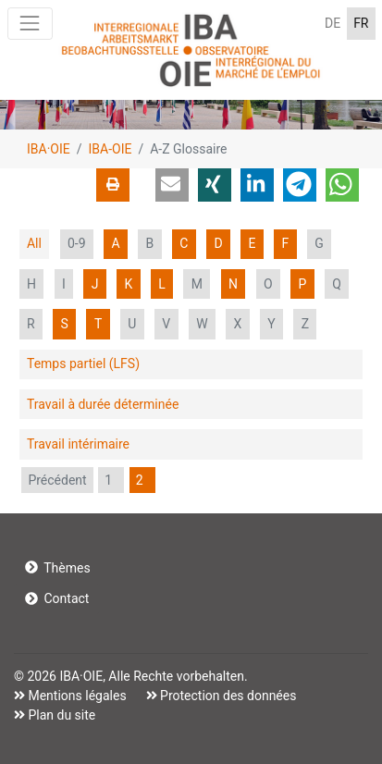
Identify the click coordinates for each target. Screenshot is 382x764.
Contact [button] (57, 598)
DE (332, 23)
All (34, 243)
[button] (172, 185)
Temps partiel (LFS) (83, 363)
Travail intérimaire (78, 444)
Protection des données (227, 695)
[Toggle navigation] (30, 23)
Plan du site (60, 715)
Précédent (57, 480)
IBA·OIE (48, 149)
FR (360, 23)
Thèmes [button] (58, 568)
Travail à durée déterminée (103, 404)
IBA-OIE (110, 149)
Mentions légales (76, 695)
